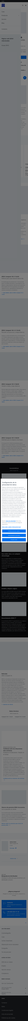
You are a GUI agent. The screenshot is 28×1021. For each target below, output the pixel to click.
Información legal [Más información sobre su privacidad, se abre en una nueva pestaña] (16, 527)
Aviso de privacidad (11, 521)
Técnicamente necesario (14, 535)
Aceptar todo (14, 539)
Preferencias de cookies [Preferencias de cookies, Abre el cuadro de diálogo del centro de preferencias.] (14, 531)
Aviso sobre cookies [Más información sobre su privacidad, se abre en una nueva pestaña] (7, 527)
